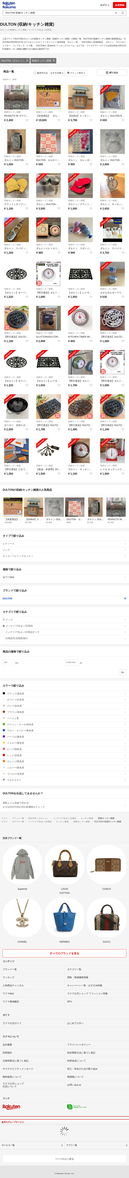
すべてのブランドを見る (64, 953)
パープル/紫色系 (64, 736)
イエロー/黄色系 (64, 742)
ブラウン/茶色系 (64, 712)
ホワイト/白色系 (64, 699)
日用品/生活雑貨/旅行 (65, 638)
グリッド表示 (76, 73)
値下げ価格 (64, 577)
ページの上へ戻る (64, 1159)
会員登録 (119, 5)
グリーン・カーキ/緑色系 (64, 724)
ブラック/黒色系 (64, 693)
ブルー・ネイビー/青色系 (64, 730)
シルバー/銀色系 (64, 767)
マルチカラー (64, 780)
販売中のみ (41, 73)
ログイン (105, 5)
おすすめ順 (56, 73)
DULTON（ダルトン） (14, 60)
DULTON (64, 598)
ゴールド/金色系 (64, 773)
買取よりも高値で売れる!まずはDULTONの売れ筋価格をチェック (64, 804)
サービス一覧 (8, 1145)
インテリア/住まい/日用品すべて (65, 632)
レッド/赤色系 (64, 755)
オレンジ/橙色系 (64, 761)
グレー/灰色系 (64, 705)
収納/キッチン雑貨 (43, 60)
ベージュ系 (64, 718)
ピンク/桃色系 (64, 749)
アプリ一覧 (71, 1145)
